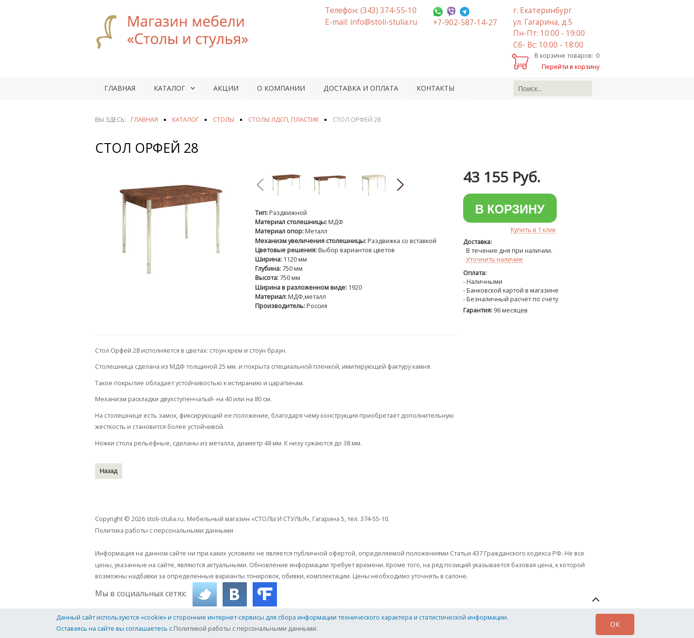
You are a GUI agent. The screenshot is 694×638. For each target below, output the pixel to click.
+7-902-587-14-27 (465, 22)
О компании (281, 88)
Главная (119, 88)
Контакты (435, 88)
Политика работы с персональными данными (164, 530)
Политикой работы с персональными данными (245, 628)
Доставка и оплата (360, 88)
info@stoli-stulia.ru (383, 22)
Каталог (169, 88)
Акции (226, 88)
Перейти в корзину (570, 66)
